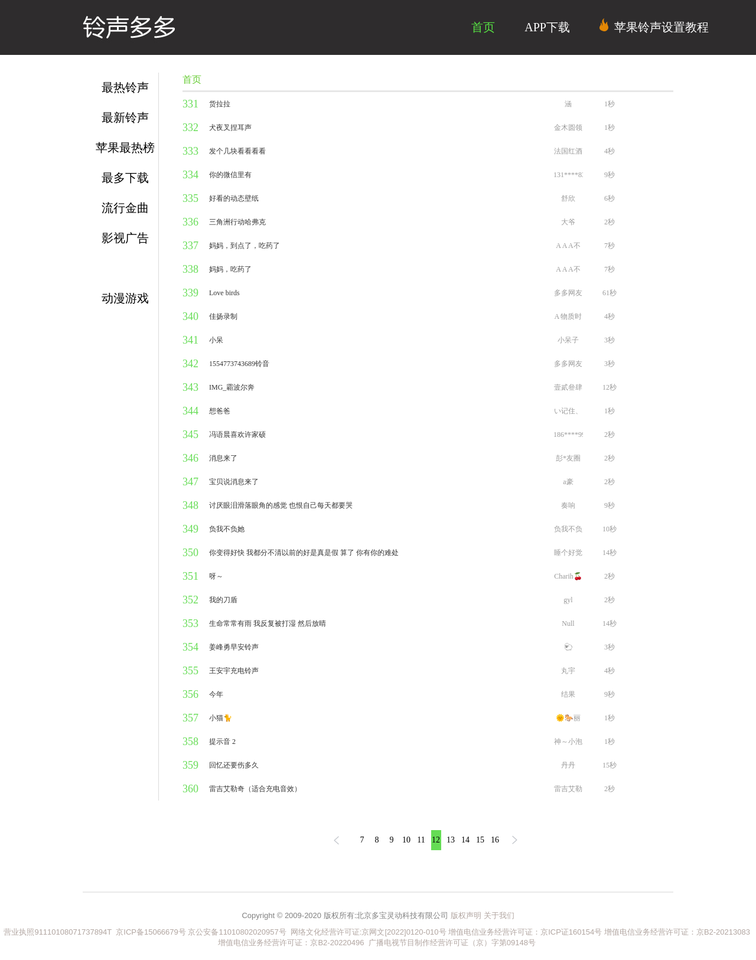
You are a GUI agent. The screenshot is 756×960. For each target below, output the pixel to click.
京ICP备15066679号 (151, 932)
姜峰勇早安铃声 (234, 647)
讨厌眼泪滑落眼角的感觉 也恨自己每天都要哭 (281, 505)
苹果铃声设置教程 (654, 26)
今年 (216, 694)
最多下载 (125, 177)
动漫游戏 (125, 298)
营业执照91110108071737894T (58, 932)
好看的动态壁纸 (234, 198)
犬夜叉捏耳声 (230, 127)
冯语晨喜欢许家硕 (237, 434)
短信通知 (125, 268)
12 (436, 839)
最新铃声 (125, 117)
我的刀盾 (223, 600)
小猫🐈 (220, 718)
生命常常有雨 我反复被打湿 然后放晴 (267, 623)
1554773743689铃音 (239, 364)
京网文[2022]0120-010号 (403, 932)
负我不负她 (227, 529)
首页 (483, 27)
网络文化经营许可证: (324, 932)
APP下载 (547, 27)
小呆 (216, 340)
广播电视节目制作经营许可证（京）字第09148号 (452, 942)
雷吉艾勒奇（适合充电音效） (255, 789)
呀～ (216, 576)
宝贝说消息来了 (234, 482)
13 (451, 839)
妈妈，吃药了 (230, 269)
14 (465, 839)
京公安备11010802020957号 (237, 932)
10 (406, 839)
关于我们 (499, 915)
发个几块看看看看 (237, 151)
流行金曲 (125, 207)
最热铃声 (125, 87)
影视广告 (125, 237)
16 (495, 839)
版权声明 (466, 915)
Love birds (224, 293)
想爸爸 (219, 411)
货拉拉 (219, 104)
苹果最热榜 (125, 147)
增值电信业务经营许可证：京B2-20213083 (677, 932)
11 (421, 839)
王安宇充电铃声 (234, 671)
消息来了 (223, 458)
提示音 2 (222, 741)
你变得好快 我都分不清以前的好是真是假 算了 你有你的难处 (304, 552)
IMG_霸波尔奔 (232, 387)
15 (480, 839)
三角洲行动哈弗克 (237, 222)
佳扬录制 (223, 316)
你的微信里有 (230, 175)
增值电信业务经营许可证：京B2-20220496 (291, 942)
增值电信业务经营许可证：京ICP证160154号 (525, 932)
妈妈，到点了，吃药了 (244, 245)
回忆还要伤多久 (234, 765)
